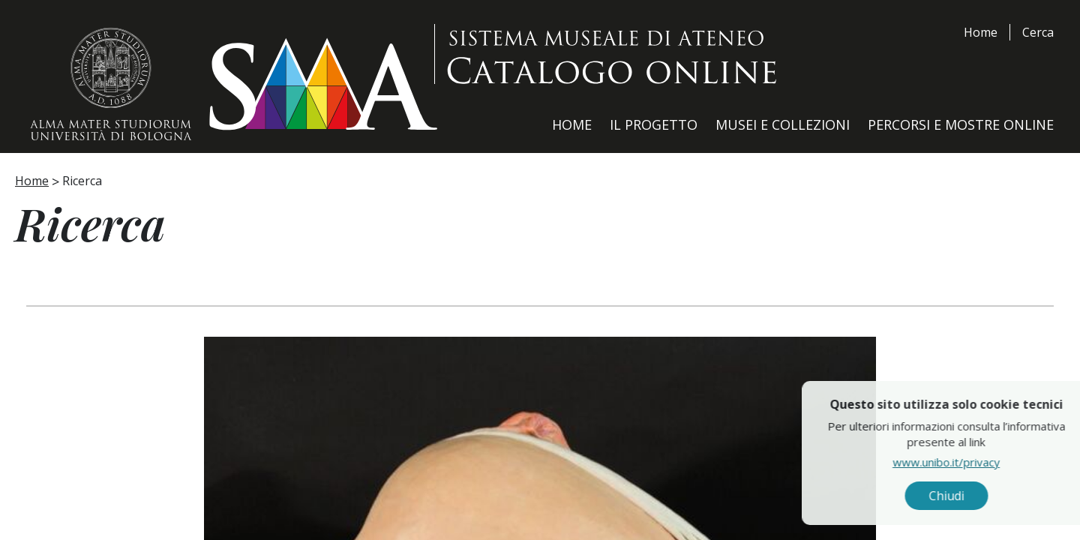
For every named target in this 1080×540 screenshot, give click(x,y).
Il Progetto (654, 125)
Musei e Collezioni (783, 125)
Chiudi (1027, 496)
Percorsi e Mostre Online (961, 125)
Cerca (1038, 32)
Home (981, 32)
